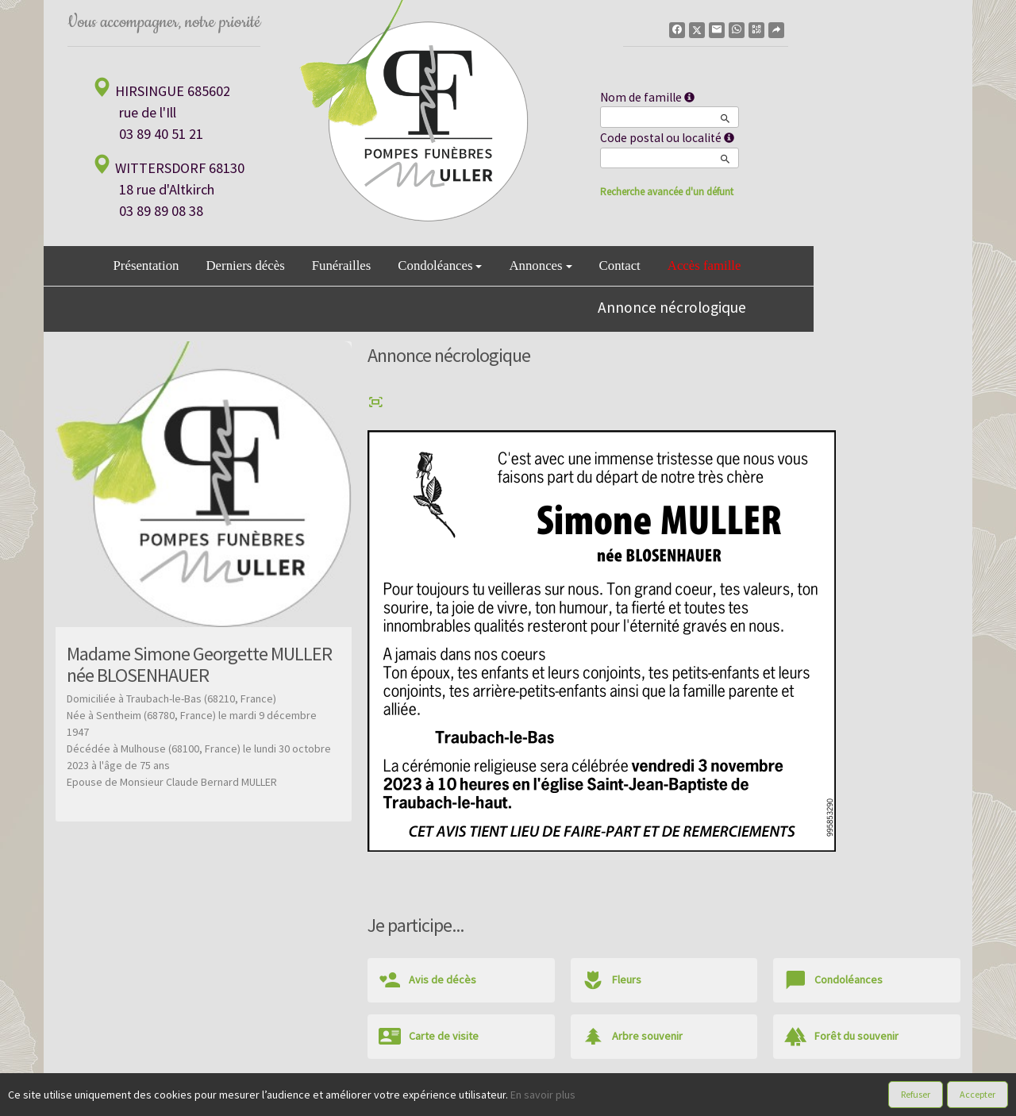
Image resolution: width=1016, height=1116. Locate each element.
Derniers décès (245, 265)
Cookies (562, 1099)
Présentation (146, 265)
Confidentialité (500, 1099)
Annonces (540, 265)
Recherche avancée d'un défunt (666, 191)
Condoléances (440, 265)
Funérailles (341, 265)
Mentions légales (630, 1099)
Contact (620, 265)
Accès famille (704, 265)
